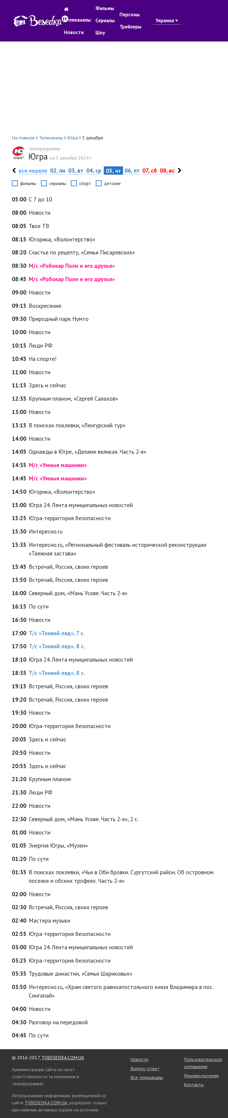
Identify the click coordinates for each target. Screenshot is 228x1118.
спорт (85, 183)
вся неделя (33, 170)
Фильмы (104, 8)
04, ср (93, 170)
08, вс (167, 170)
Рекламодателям (201, 1076)
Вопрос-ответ (145, 1068)
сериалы (57, 183)
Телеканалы (77, 20)
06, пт (132, 170)
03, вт (75, 170)
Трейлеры (130, 26)
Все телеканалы (146, 1077)
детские (112, 183)
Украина (167, 20)
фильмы (28, 183)
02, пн (57, 170)
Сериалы (105, 20)
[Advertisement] (114, 87)
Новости (74, 32)
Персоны (129, 14)
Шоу (100, 32)
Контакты (194, 1084)
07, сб (149, 170)
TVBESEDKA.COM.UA (63, 1057)
